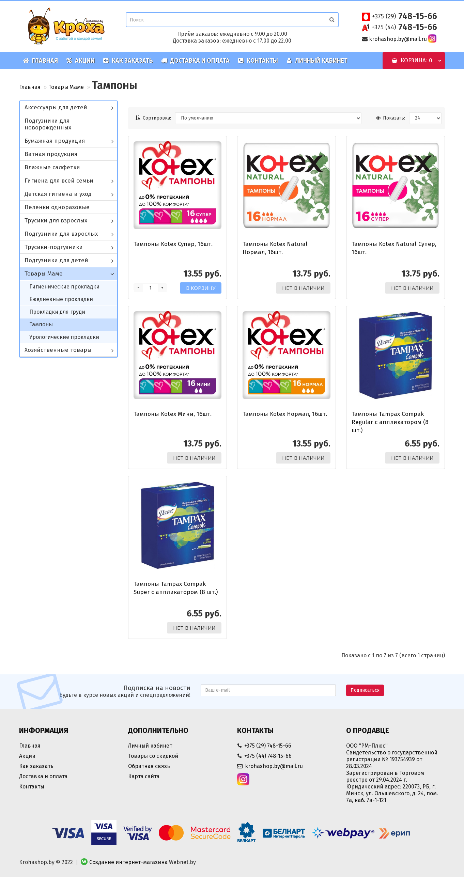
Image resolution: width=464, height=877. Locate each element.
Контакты (258, 60)
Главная (40, 60)
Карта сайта (143, 776)
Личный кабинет (316, 60)
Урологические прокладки (64, 337)
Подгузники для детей (56, 260)
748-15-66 (404, 16)
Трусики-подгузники (54, 247)
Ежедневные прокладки (61, 299)
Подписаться (365, 690)
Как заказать (128, 60)
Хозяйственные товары (58, 350)
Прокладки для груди (57, 312)
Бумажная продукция (55, 140)
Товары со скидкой (153, 756)
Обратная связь (149, 766)
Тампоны (41, 324)
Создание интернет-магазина (128, 862)
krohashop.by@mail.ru (398, 39)
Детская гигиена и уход (58, 194)
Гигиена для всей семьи (59, 180)
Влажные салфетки (52, 167)
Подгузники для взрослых (61, 233)
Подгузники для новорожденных (48, 124)
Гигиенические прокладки (64, 286)
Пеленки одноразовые (57, 207)
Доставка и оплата (195, 60)
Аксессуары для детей (56, 107)
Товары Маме (66, 87)
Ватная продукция (51, 154)
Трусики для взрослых (56, 220)
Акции (80, 60)
